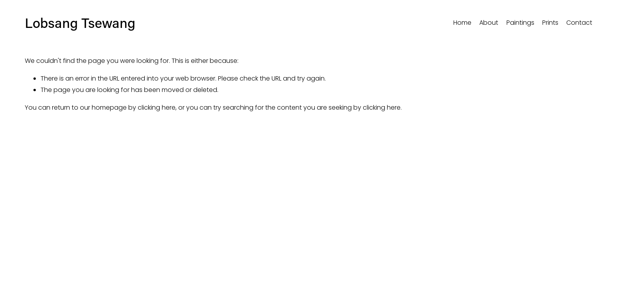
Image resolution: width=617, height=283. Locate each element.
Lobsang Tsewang (80, 22)
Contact (579, 22)
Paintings (520, 22)
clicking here (156, 107)
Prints (550, 22)
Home (462, 22)
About (488, 22)
